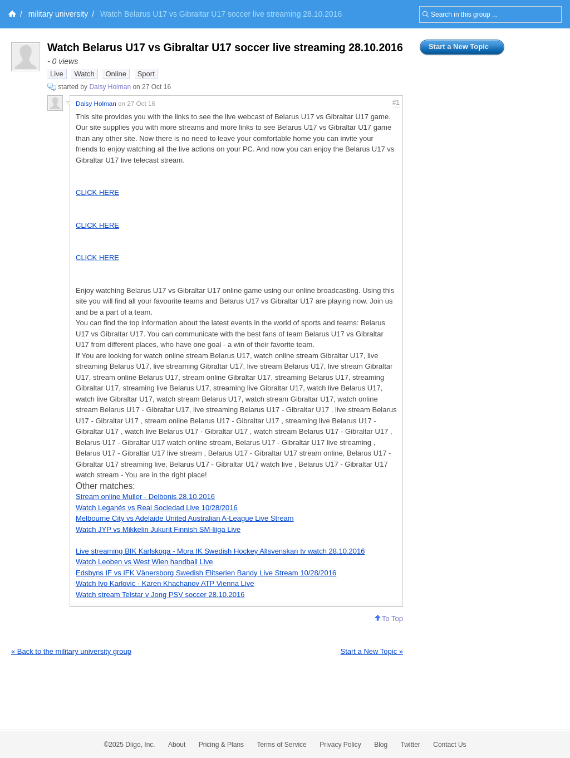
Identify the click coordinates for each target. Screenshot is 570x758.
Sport (146, 74)
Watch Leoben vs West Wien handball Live (144, 562)
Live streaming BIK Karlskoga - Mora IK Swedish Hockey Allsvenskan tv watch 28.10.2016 (220, 551)
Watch (84, 74)
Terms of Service (281, 745)
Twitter (410, 745)
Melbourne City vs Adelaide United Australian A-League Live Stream (185, 518)
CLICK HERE (97, 192)
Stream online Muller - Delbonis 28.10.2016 (145, 496)
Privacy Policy (340, 745)
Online (115, 74)
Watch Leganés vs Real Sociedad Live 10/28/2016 (157, 507)
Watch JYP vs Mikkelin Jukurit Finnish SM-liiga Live (158, 529)
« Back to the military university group (71, 651)
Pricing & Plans (221, 745)
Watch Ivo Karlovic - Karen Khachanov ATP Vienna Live (165, 583)
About (176, 745)
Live (56, 74)
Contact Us (449, 745)
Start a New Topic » (372, 651)
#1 (396, 102)
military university (58, 13)
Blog (380, 745)
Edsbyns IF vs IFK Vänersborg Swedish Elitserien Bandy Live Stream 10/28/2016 (206, 573)
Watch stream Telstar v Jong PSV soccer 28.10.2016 (160, 594)
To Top (389, 618)
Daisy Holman (110, 87)
